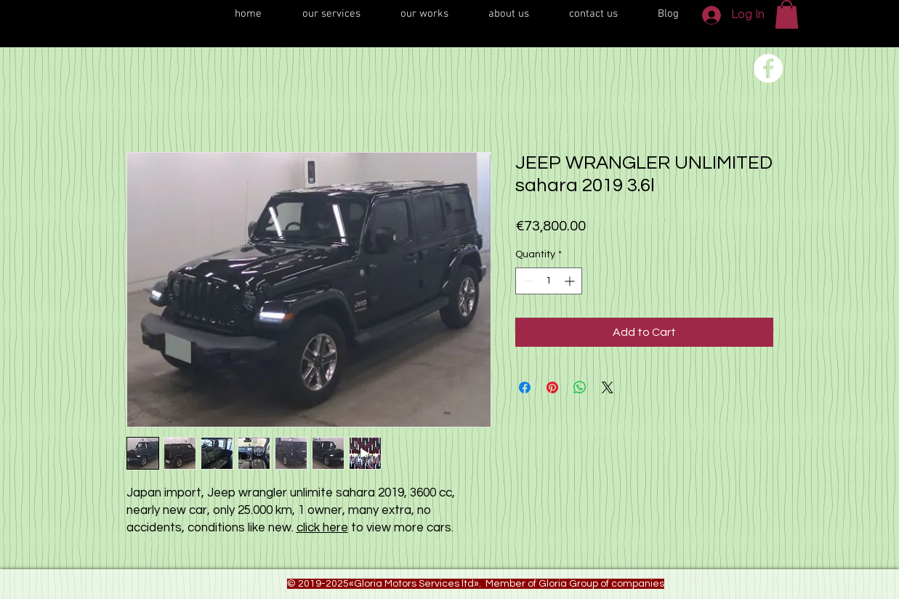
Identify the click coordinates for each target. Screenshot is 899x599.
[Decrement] (526, 281)
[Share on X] (607, 387)
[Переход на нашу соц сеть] (768, 68)
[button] (787, 14)
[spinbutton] (549, 281)
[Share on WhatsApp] (580, 387)
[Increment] (571, 281)
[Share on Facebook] (524, 387)
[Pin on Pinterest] (552, 387)
